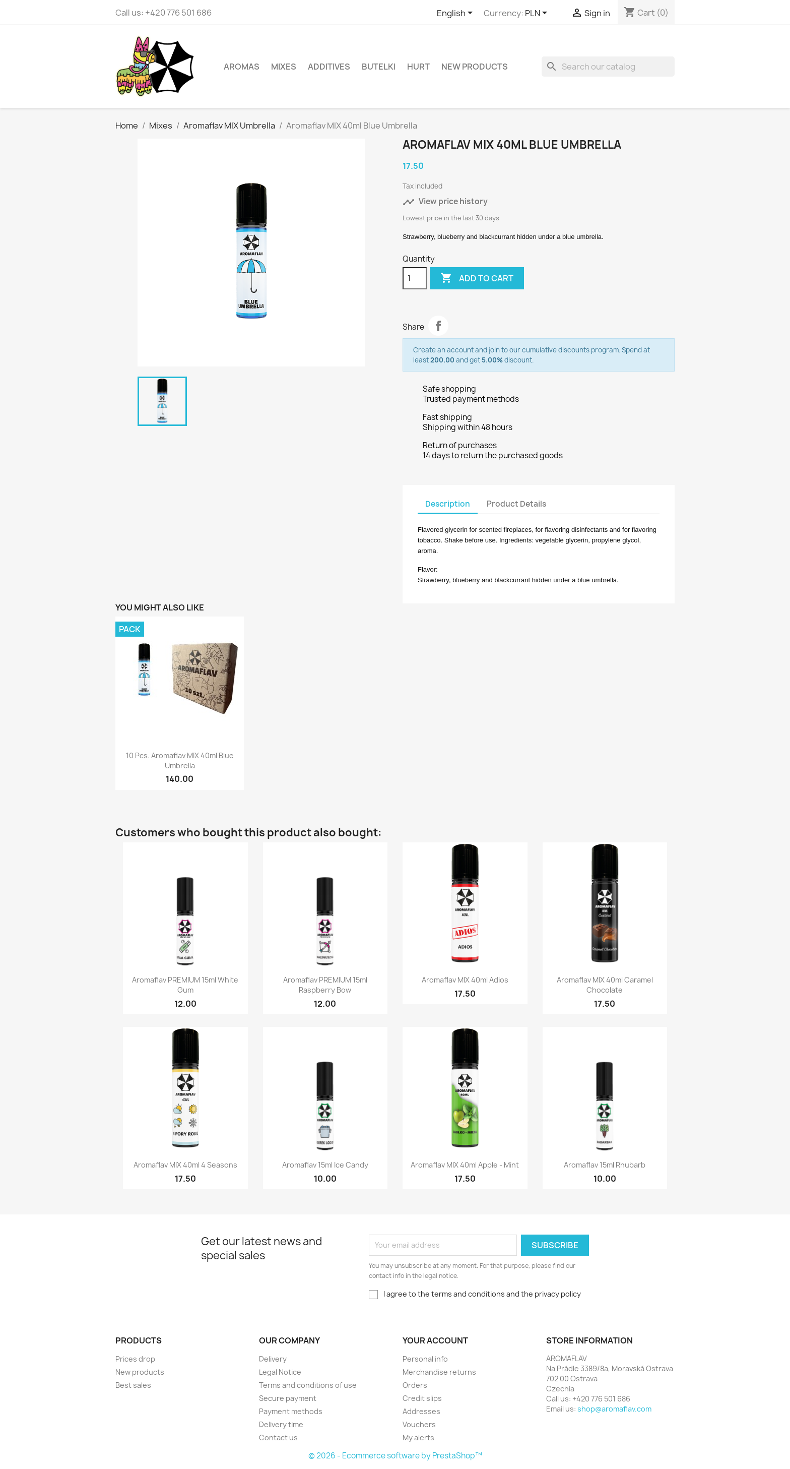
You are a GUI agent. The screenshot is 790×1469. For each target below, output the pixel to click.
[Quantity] (415, 278)
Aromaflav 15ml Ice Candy (325, 1165)
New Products (474, 66)
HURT (418, 66)
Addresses (421, 1411)
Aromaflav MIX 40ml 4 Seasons (185, 1165)
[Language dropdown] (456, 14)
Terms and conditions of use (308, 1385)
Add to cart (476, 278)
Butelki (379, 66)
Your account (435, 1340)
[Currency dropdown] (538, 14)
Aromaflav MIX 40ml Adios (465, 980)
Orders (415, 1385)
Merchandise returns (439, 1372)
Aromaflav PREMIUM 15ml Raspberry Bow (325, 985)
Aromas (241, 66)
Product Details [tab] (516, 504)
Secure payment (287, 1398)
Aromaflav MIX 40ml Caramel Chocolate (605, 985)
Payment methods (290, 1411)
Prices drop (135, 1359)
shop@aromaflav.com (614, 1409)
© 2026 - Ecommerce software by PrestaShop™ (395, 1455)
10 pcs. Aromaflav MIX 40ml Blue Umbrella (180, 760)
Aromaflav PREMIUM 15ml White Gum (185, 985)
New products (139, 1372)
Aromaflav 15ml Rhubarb (604, 1165)
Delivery (273, 1359)
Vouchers (419, 1424)
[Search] (608, 66)
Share (438, 326)
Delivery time (281, 1424)
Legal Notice (280, 1372)
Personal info (425, 1359)
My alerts (418, 1437)
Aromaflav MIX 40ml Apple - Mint (465, 1165)
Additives (329, 66)
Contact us (278, 1437)
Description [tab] (447, 504)
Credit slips (422, 1398)
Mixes (283, 66)
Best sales (133, 1385)
